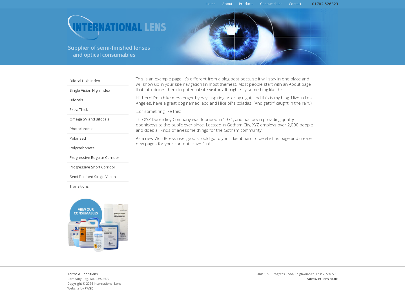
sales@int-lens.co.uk (322, 279)
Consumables (271, 3)
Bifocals (76, 99)
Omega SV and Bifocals (89, 119)
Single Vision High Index (90, 90)
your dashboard (237, 138)
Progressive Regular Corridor (94, 157)
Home (211, 3)
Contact (295, 3)
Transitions (79, 186)
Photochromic (81, 128)
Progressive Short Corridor (92, 167)
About (227, 3)
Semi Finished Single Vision (93, 176)
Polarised (78, 138)
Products (246, 3)
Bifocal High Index (85, 80)
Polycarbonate (82, 147)
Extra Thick (79, 109)
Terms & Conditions (82, 274)
